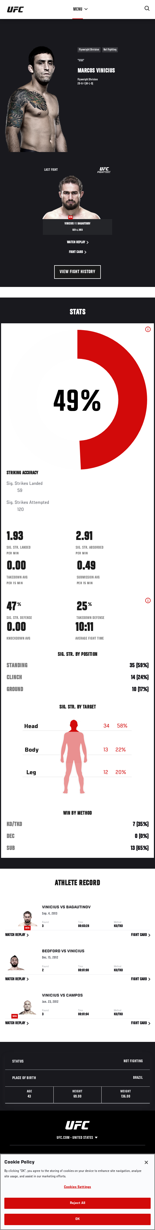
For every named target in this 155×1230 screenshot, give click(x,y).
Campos (74, 996)
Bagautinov (78, 908)
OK (77, 1219)
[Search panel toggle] (147, 8)
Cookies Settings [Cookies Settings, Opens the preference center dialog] (77, 1187)
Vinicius (50, 908)
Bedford (51, 952)
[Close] (146, 1162)
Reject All (77, 1203)
